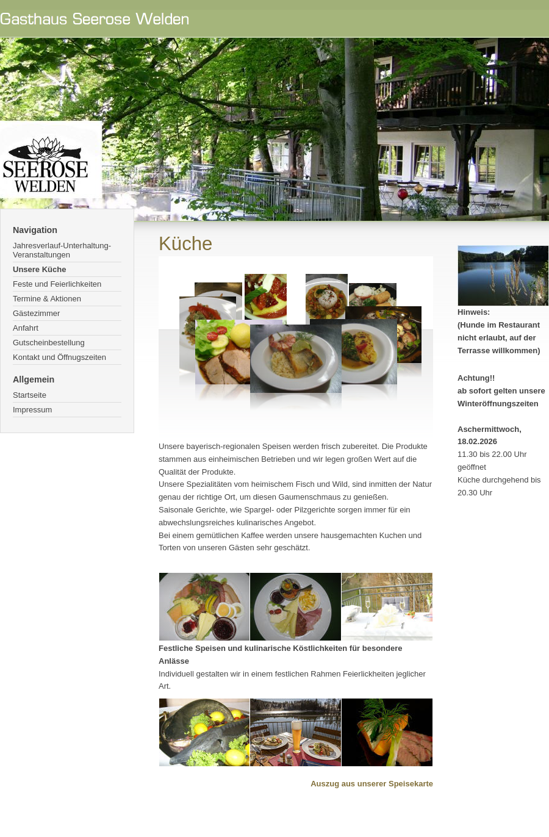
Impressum (32, 409)
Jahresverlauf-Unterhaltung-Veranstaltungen (62, 250)
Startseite (29, 395)
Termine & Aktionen (47, 298)
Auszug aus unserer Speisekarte (371, 783)
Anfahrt (25, 327)
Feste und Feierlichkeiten (57, 284)
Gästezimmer (36, 313)
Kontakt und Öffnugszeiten (59, 357)
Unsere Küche (39, 269)
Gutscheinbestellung (49, 342)
